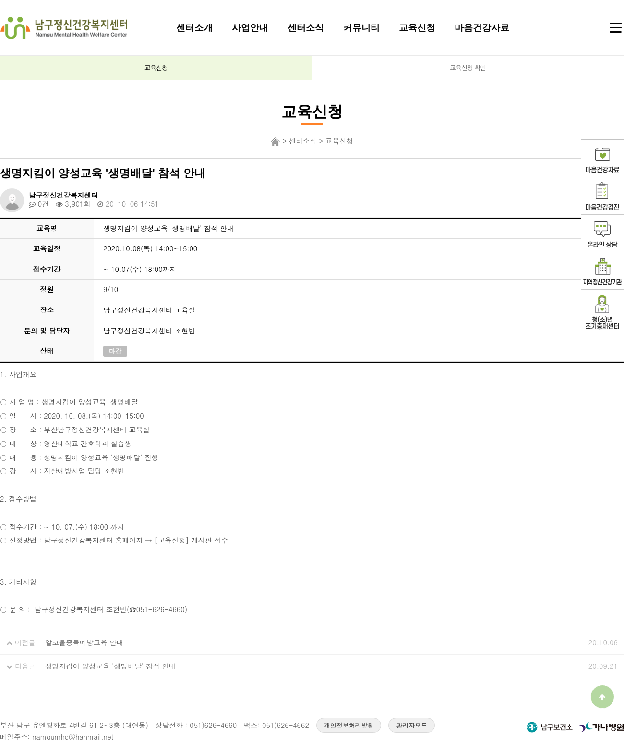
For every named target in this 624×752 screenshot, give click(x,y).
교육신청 (417, 27)
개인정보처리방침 (349, 725)
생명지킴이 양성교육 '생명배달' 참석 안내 (110, 666)
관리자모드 (411, 725)
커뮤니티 (361, 27)
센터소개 (194, 27)
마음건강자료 (482, 27)
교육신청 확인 (468, 67)
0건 (39, 204)
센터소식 (306, 27)
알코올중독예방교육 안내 (84, 642)
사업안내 (250, 27)
